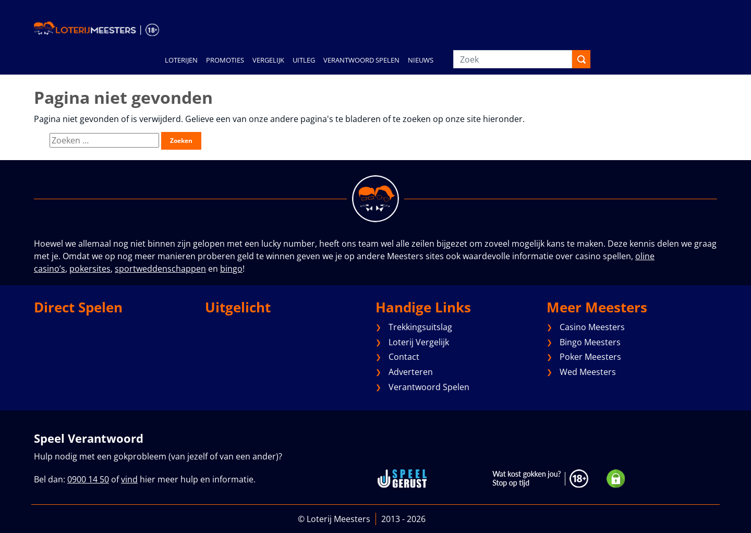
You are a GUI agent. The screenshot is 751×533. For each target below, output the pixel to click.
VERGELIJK (268, 60)
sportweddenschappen (160, 268)
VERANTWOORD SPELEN (361, 60)
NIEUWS (420, 60)
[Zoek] (512, 59)
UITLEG (304, 60)
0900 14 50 (88, 479)
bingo (231, 268)
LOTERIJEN (181, 60)
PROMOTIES (225, 60)
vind (129, 479)
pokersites (90, 268)
